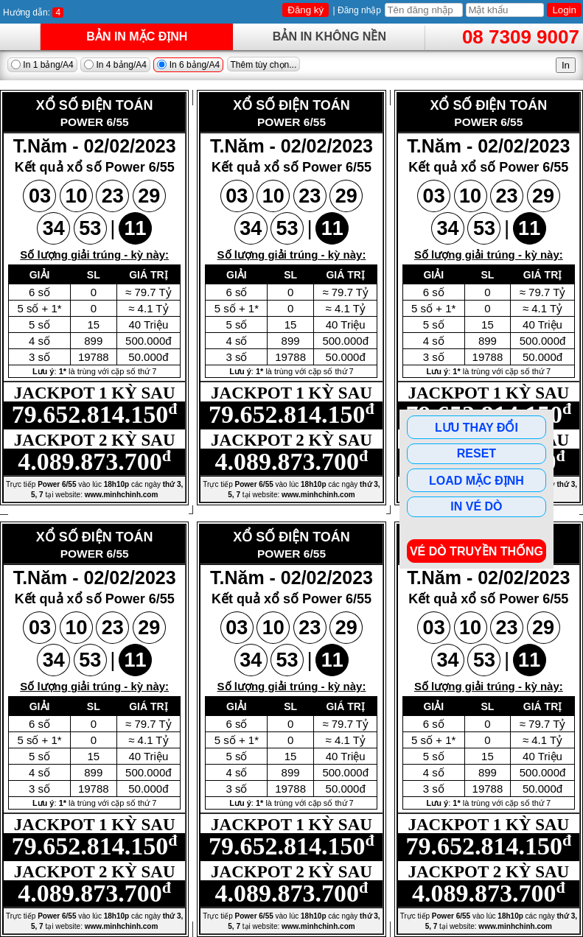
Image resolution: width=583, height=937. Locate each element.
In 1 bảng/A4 (42, 65)
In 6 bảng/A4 (188, 65)
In (566, 65)
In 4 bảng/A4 (115, 65)
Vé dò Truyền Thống (476, 551)
